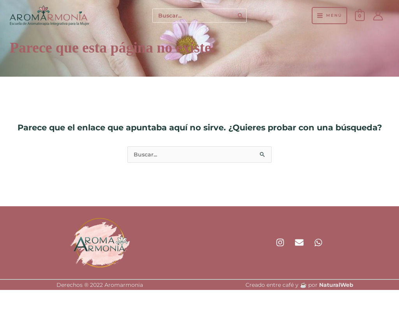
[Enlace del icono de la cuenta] (378, 15)
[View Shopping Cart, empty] (360, 15)
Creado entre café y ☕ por (299, 285)
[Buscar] (240, 16)
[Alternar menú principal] (329, 15)
